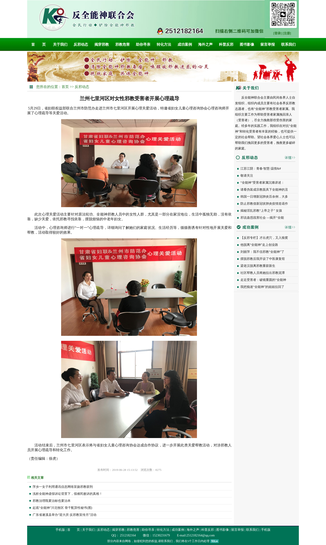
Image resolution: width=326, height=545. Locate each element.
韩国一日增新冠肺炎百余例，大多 (264, 196)
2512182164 (127, 535)
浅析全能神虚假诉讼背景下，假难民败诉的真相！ (67, 493)
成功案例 (184, 44)
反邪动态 (81, 44)
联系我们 (288, 44)
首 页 (38, 44)
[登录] (277, 33)
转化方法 (164, 44)
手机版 (60, 529)
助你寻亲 (143, 44)
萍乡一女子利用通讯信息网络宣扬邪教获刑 (63, 486)
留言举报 (267, 44)
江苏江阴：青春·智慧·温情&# (260, 168)
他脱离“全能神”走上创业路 (259, 244)
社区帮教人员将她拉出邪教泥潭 (262, 273)
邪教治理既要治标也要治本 (52, 500)
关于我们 (60, 44)
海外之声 (205, 44)
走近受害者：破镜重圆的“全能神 (263, 280)
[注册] (287, 33)
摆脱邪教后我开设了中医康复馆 (262, 259)
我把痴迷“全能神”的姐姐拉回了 (262, 287)
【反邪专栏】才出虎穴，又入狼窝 (264, 237)
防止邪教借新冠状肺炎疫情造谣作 (264, 203)
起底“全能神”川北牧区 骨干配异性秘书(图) (62, 507)
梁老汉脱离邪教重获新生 (257, 266)
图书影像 (247, 44)
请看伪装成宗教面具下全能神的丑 (264, 189)
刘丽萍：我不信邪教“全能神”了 (262, 252)
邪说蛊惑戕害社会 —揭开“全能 (262, 217)
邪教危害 (122, 44)
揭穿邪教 (101, 44)
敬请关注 (246, 175)
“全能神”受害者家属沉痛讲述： (262, 182)
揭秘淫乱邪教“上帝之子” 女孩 (261, 210)
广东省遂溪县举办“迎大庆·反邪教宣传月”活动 (64, 515)
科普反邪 (226, 44)
